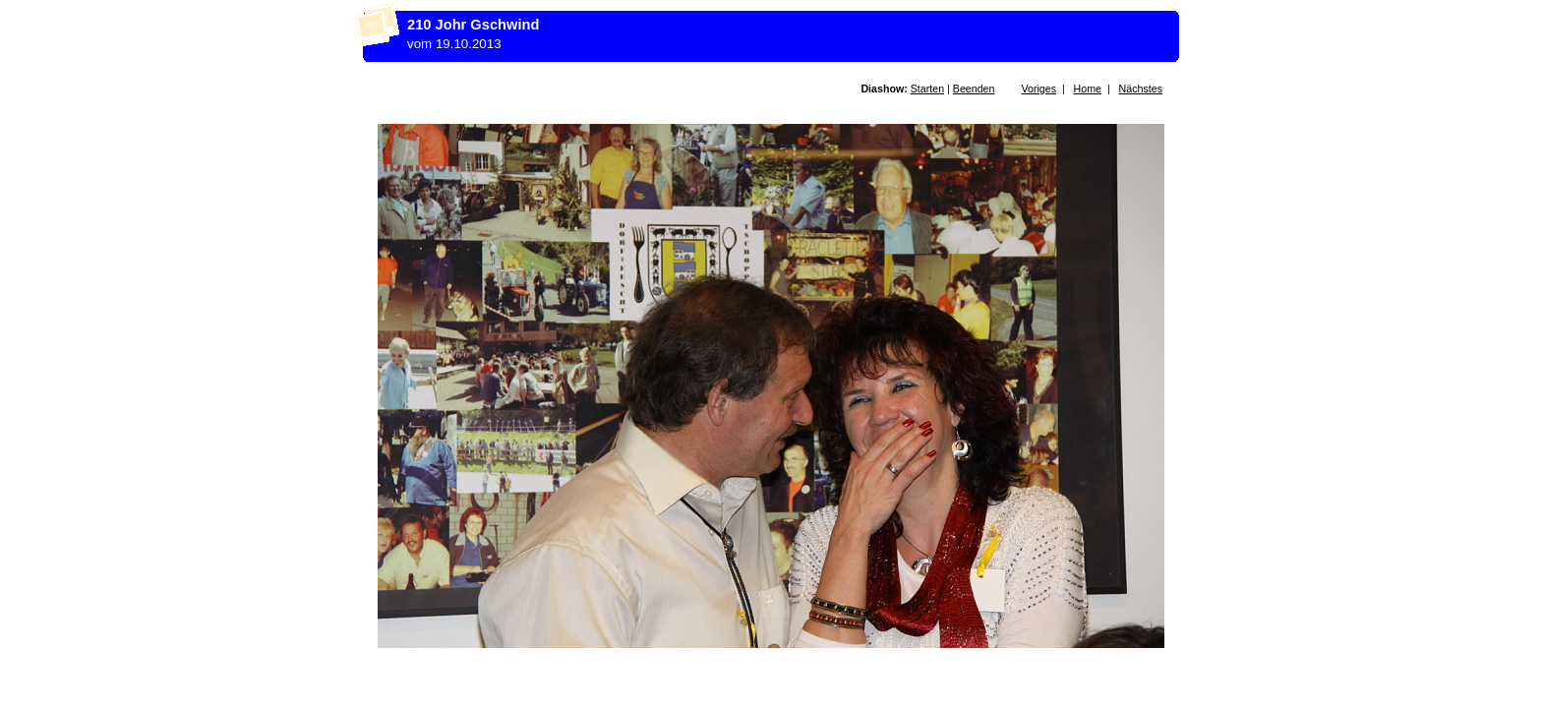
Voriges (1038, 88)
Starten (927, 88)
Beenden (974, 88)
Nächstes (1140, 88)
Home (1087, 88)
